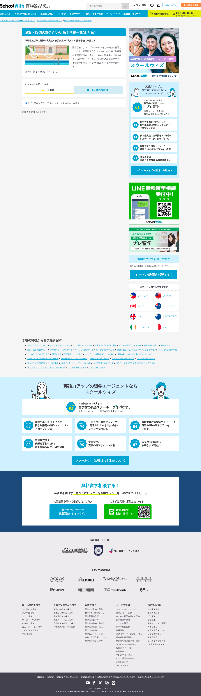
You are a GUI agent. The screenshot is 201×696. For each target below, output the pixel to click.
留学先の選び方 (92, 619)
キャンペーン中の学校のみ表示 (64, 103)
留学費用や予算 (92, 616)
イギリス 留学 (28, 623)
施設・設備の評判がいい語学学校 (78, 20)
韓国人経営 (56, 354)
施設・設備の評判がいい (37, 349)
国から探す (5, 13)
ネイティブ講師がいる (84, 349)
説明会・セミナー (132, 13)
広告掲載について (87, 677)
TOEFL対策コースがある (60, 345)
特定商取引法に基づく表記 (128, 640)
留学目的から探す (61, 616)
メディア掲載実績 (100, 570)
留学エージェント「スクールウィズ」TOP (17, 20)
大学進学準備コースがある (123, 358)
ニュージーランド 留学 (32, 626)
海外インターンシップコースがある (76, 363)
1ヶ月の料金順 (100, 90)
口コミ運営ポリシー (125, 658)
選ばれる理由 (47, 13)
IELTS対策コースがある (82, 345)
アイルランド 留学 (30, 630)
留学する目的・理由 (94, 609)
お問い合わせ (122, 661)
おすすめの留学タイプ (95, 612)
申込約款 (120, 651)
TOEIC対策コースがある (37, 345)
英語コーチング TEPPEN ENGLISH (151, 677)
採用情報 (59, 677)
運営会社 (40, 677)
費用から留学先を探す (63, 612)
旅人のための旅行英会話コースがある (42, 363)
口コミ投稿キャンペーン (158, 633)
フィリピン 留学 (29, 609)
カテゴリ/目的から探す (25, 13)
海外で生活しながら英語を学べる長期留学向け (136, 349)
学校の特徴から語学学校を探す (49, 20)
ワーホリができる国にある (38, 354)
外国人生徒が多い (151, 345)
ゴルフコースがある (97, 367)
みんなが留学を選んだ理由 (128, 616)
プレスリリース (72, 677)
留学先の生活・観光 (94, 626)
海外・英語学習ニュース (96, 637)
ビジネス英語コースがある (130, 345)
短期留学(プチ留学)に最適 (105, 345)
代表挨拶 (50, 677)
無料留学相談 (153, 609)
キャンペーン (113, 13)
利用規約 (120, 630)
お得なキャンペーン (156, 626)
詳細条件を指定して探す (64, 623)
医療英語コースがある (73, 354)
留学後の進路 (91, 630)
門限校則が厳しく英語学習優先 (74, 358)
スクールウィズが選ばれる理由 (154, 170)
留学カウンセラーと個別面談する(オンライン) (73, 511)
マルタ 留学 (27, 633)
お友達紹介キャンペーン (158, 630)
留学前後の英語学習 (94, 640)
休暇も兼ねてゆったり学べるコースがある (134, 354)
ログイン (170, 5)
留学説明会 (152, 637)
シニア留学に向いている (103, 363)
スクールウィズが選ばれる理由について (100, 460)
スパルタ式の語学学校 (168, 349)
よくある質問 (122, 623)
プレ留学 (61, 13)
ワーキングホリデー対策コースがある (42, 358)
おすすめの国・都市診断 (64, 626)
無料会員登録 (190, 5)
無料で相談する (159, 13)
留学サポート (75, 13)
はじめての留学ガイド (157, 640)
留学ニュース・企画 (94, 633)
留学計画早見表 (123, 619)
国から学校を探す (31, 604)
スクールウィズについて (127, 609)
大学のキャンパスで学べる (61, 349)
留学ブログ (90, 604)
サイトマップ (122, 665)
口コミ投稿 (139, 5)
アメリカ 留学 (28, 612)
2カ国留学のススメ (156, 644)
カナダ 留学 (27, 616)
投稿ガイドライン (124, 647)
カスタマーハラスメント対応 (129, 633)
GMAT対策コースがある (99, 358)
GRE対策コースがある (146, 358)
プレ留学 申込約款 (124, 654)
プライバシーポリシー (126, 644)
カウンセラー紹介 (94, 13)
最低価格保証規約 (124, 637)
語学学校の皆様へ (124, 626)
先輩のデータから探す (63, 619)
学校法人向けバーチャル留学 (124, 677)
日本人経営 (165, 345)
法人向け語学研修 (103, 677)
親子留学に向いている (105, 349)
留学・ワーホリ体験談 (157, 623)
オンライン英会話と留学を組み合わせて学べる (135, 363)
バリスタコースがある (77, 367)
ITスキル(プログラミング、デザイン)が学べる (46, 367)
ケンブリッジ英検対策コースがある (100, 354)
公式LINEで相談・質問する (129, 512)
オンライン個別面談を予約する (153, 274)
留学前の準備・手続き (95, 623)
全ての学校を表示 (36, 103)
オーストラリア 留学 (31, 619)
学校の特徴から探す (62, 609)
